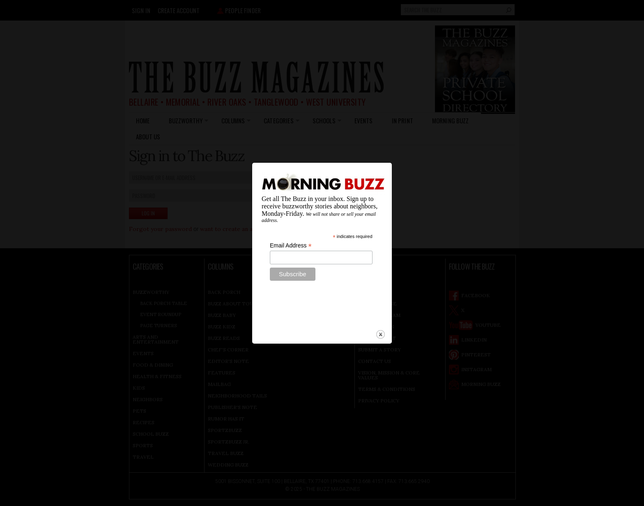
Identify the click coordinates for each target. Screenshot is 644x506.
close (380, 326)
